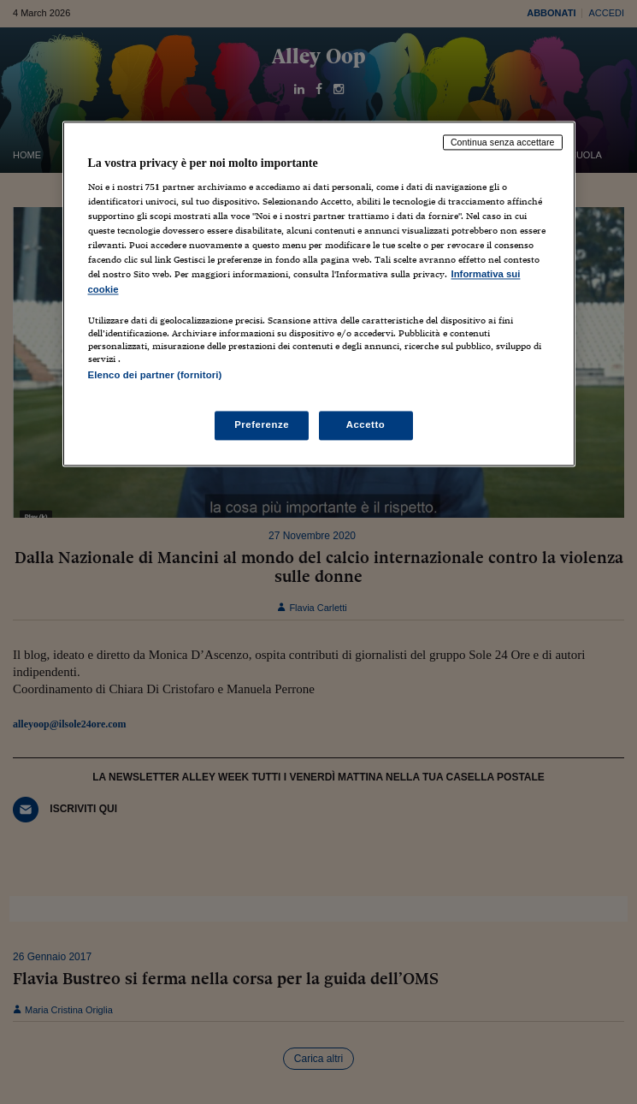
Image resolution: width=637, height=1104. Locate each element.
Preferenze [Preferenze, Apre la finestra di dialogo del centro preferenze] (261, 424)
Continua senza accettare (503, 142)
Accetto (366, 424)
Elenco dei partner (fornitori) (155, 375)
